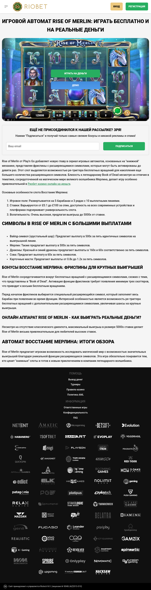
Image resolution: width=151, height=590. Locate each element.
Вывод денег (75, 379)
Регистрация (137, 6)
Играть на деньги (75, 73)
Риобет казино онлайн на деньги (49, 183)
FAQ (75, 417)
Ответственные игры (75, 407)
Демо (75, 85)
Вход (116, 6)
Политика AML (75, 394)
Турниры (75, 384)
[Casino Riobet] (30, 6)
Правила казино (75, 389)
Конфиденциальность (75, 412)
